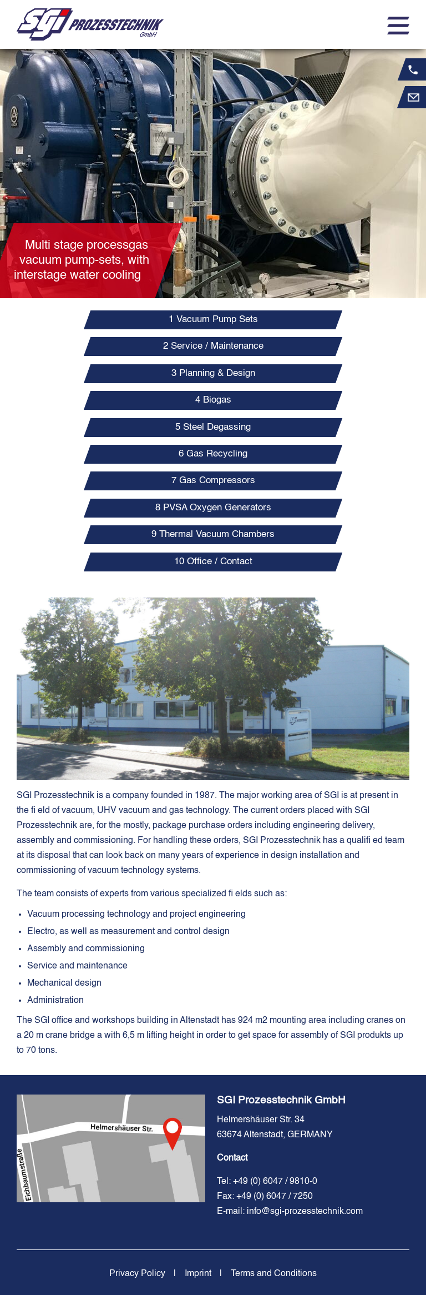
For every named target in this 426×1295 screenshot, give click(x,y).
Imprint (198, 1273)
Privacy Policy (137, 1273)
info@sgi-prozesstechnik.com (305, 1211)
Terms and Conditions (274, 1273)
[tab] (213, 319)
